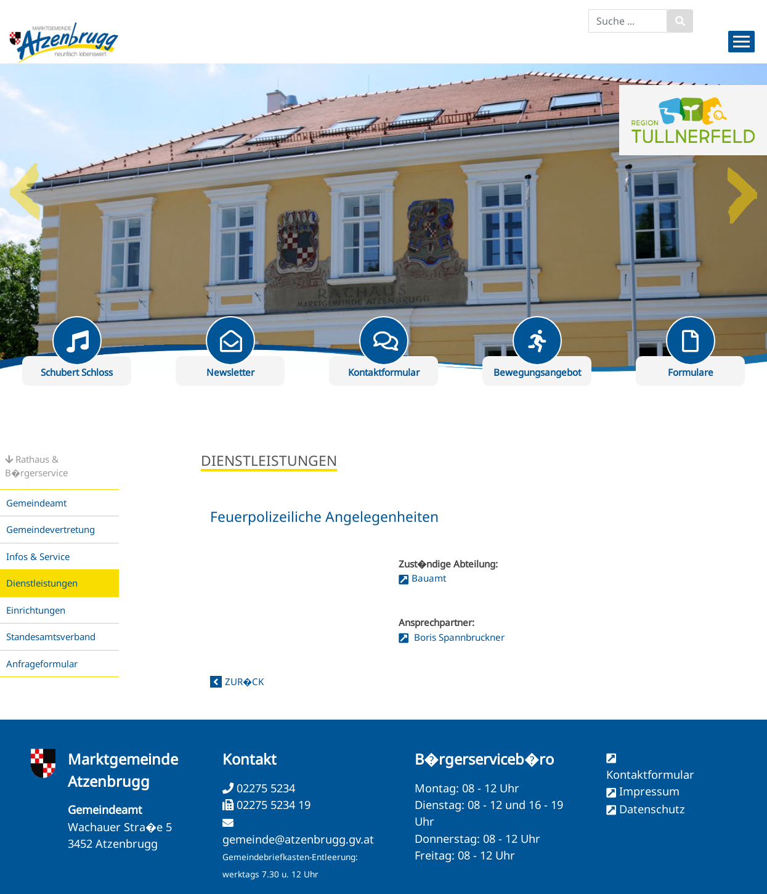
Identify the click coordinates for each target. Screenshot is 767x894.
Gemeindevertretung (50, 529)
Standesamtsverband (50, 636)
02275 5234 (264, 788)
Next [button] (742, 186)
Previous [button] (24, 186)
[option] (383, 217)
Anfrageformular (42, 663)
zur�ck (244, 681)
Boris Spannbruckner (458, 637)
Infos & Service (38, 556)
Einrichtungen (35, 610)
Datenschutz (652, 809)
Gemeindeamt (36, 503)
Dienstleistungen (42, 583)
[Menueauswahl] (741, 41)
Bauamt (429, 578)
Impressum (649, 791)
